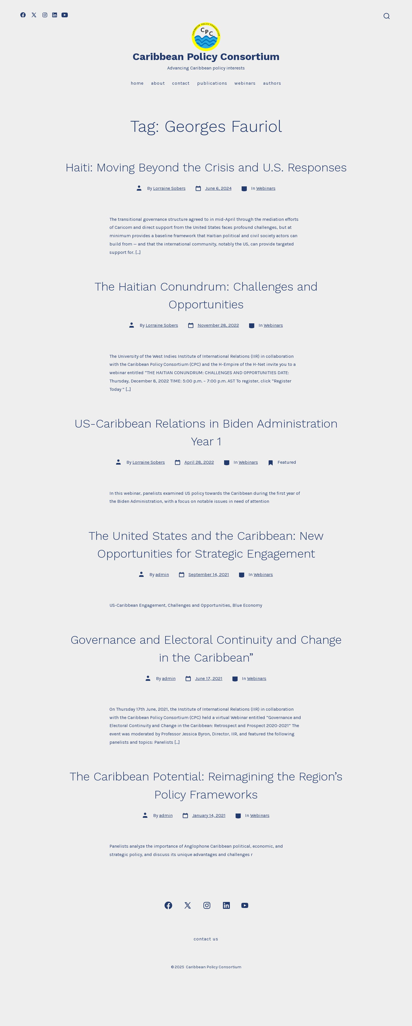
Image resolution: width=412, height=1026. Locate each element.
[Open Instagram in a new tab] (45, 15)
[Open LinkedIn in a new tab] (54, 15)
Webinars (245, 83)
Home (137, 83)
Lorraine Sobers (169, 206)
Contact (181, 83)
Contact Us (206, 956)
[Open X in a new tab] (33, 15)
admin (162, 592)
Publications (212, 83)
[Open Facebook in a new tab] (23, 15)
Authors (272, 83)
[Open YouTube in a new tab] (64, 15)
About (158, 83)
